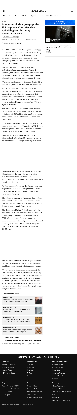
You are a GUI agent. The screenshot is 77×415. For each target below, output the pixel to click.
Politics (4, 21)
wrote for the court (17, 70)
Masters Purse (7, 370)
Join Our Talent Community (61, 392)
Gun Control (14, 337)
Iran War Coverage (8, 364)
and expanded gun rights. (20, 206)
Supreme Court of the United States (18, 340)
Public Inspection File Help (11, 389)
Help (54, 395)
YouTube (30, 364)
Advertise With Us (58, 373)
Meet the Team (57, 364)
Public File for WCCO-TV (10, 386)
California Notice (33, 389)
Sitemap (55, 379)
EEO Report (6, 395)
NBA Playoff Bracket (9, 373)
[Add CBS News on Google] (12, 43)
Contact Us (56, 370)
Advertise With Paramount (61, 389)
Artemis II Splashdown (10, 367)
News (17, 16)
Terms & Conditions (59, 376)
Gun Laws (37, 340)
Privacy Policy (32, 386)
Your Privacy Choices (34, 392)
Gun (7, 337)
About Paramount (58, 386)
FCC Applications (8, 392)
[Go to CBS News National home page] (38, 11)
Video (41, 16)
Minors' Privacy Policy (34, 397)
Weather (25, 16)
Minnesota (7, 16)
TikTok (29, 373)
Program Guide (57, 367)
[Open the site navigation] (15, 11)
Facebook (30, 367)
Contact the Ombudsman (61, 400)
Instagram (30, 370)
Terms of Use (31, 395)
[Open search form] (72, 11)
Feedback (55, 397)
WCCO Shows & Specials (54, 16)
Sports (34, 16)
